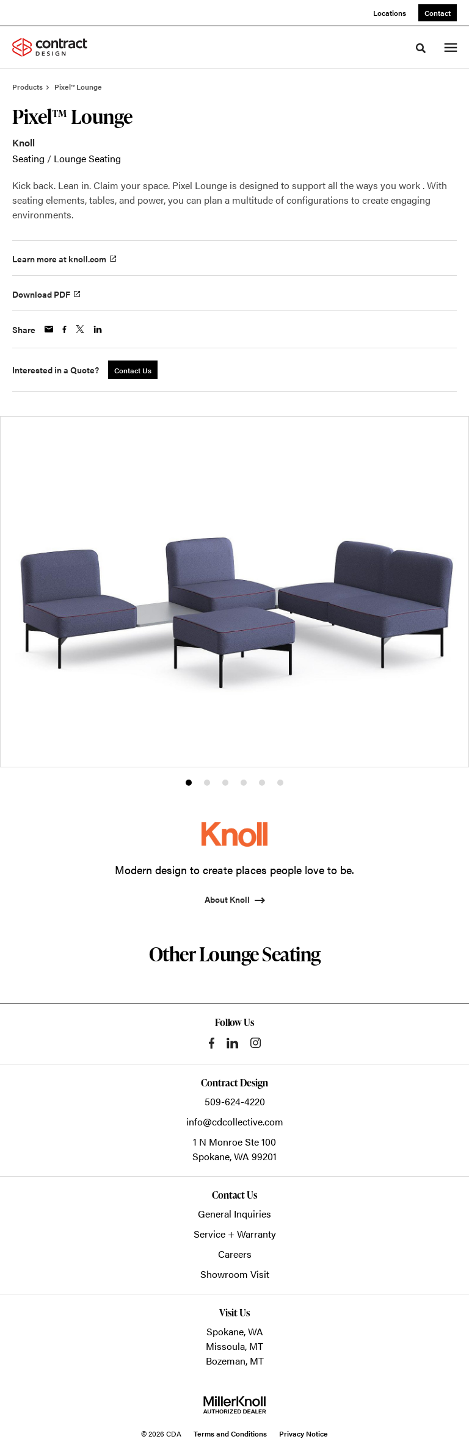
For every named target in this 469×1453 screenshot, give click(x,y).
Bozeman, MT (235, 1361)
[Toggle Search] (421, 48)
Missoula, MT (234, 1346)
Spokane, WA (234, 1331)
